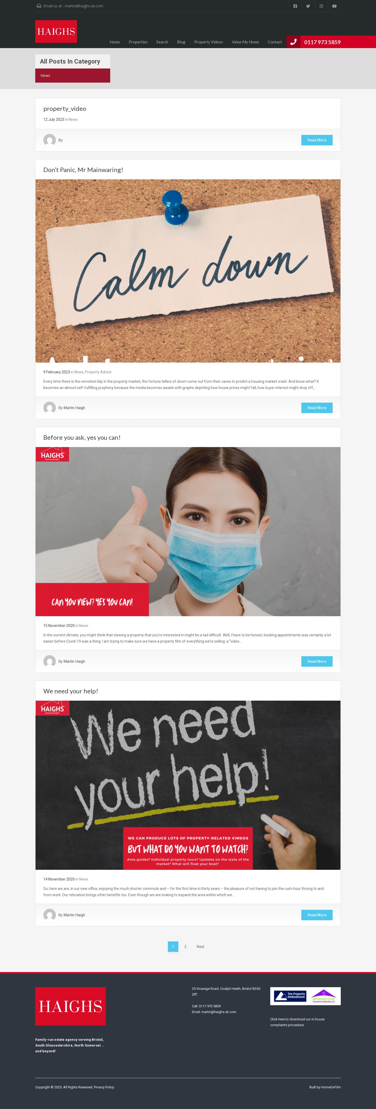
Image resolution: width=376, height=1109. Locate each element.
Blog (181, 41)
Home (115, 41)
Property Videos (208, 41)
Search (162, 41)
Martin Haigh (74, 407)
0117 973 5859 (322, 42)
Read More (317, 140)
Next (200, 947)
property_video (64, 108)
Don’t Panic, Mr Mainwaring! (83, 169)
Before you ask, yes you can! (82, 437)
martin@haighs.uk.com (84, 5)
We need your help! (70, 691)
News (73, 119)
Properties (138, 41)
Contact (275, 41)
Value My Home (245, 41)
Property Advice (98, 372)
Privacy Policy (104, 1087)
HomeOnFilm (331, 1087)
